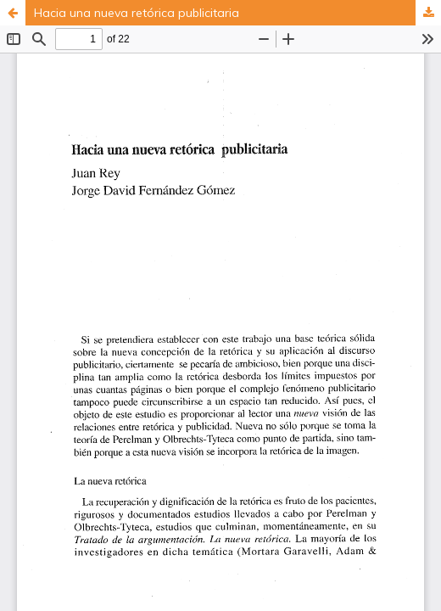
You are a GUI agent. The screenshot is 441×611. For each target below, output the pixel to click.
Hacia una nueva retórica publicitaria (136, 12)
